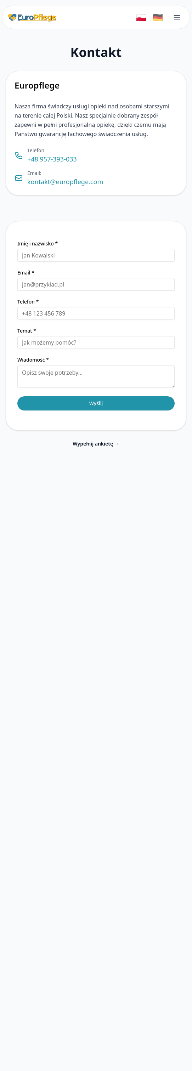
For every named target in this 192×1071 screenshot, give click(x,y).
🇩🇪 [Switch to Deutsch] (157, 17)
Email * (25, 272)
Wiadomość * (33, 359)
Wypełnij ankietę (96, 443)
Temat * (26, 330)
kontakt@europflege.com (65, 181)
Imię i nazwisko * (37, 243)
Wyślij (96, 403)
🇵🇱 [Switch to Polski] (141, 17)
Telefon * (28, 301)
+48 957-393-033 (52, 159)
